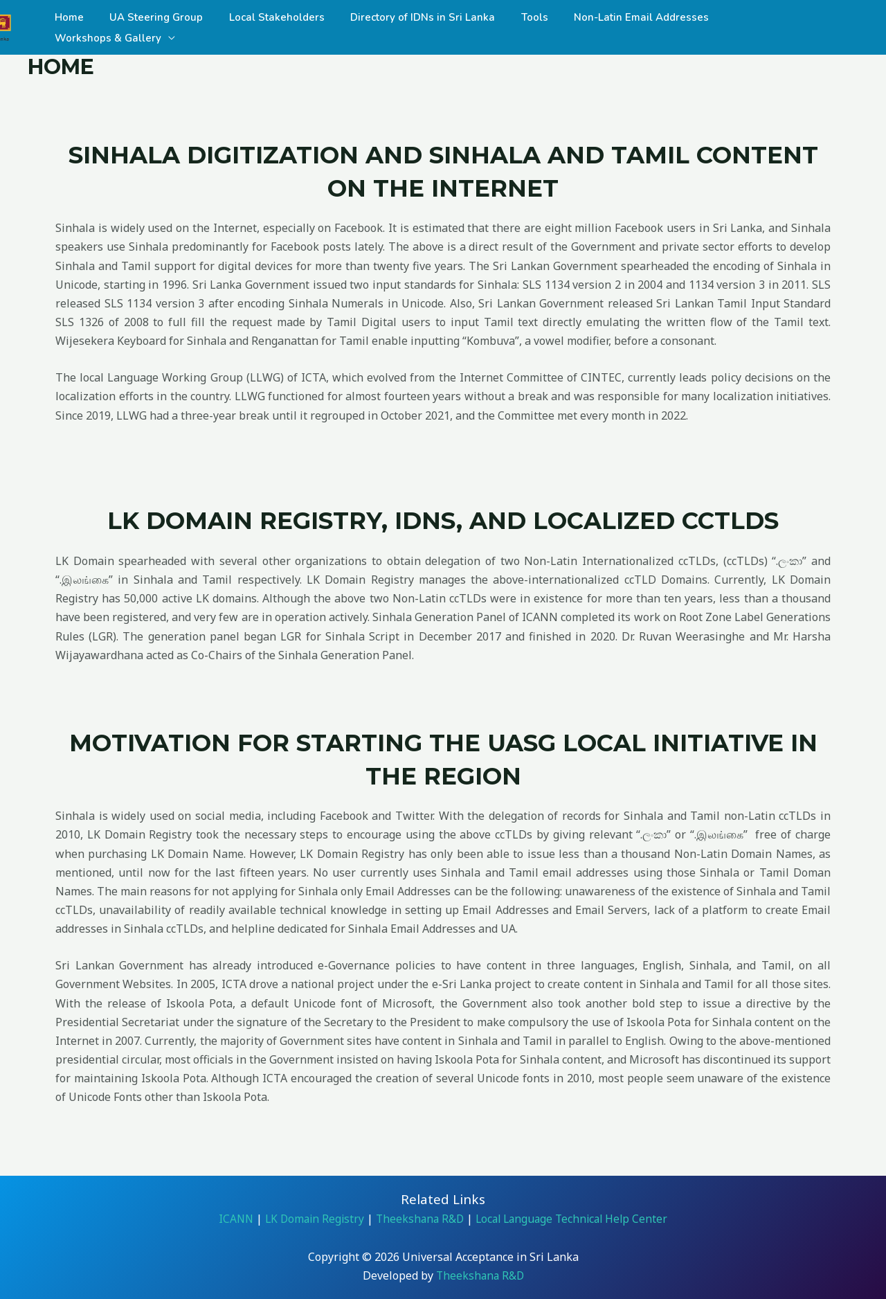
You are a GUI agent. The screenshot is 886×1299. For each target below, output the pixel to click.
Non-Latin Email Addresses (625, 28)
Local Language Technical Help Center (574, 1218)
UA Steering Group (161, 28)
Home (78, 28)
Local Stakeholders (276, 28)
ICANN (229, 1218)
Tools (523, 28)
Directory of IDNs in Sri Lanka (417, 28)
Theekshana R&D (418, 1218)
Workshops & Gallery (767, 28)
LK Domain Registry (310, 1218)
